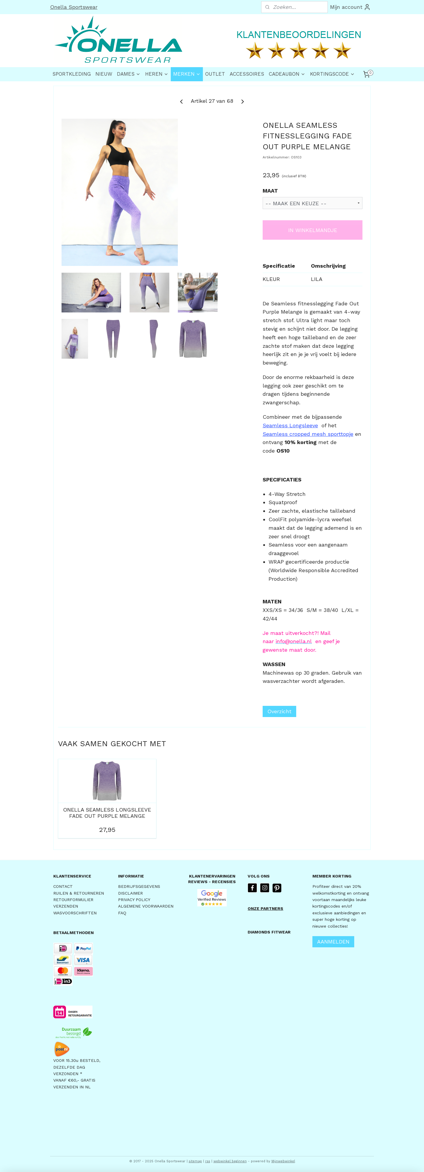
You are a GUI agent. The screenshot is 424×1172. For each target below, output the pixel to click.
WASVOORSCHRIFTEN (75, 913)
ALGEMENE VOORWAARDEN (145, 906)
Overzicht (279, 711)
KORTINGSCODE (332, 74)
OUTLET (215, 74)
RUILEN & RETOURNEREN (78, 893)
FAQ (122, 913)
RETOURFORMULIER (73, 899)
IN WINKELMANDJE (312, 230)
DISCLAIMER (130, 893)
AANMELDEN (333, 941)
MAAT (270, 191)
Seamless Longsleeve (290, 425)
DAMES (128, 74)
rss (207, 1161)
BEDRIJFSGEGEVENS (139, 886)
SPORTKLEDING (71, 74)
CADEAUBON (287, 74)
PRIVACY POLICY (134, 899)
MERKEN (187, 74)
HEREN (156, 74)
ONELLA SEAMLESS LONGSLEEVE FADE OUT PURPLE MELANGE (107, 813)
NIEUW (103, 74)
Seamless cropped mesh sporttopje (308, 434)
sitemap (195, 1161)
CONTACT (63, 886)
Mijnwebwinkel (283, 1161)
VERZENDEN (65, 906)
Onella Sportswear (73, 7)
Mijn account (350, 7)
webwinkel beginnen (230, 1161)
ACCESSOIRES (247, 74)
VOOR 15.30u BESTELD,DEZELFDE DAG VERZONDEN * (76, 1067)
